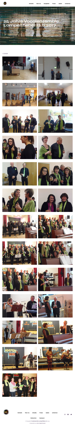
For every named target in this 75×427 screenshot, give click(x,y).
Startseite (31, 3)
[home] (5, 3)
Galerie (60, 3)
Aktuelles (34, 412)
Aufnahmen (67, 3)
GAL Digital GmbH (41, 423)
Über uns (38, 3)
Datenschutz (33, 418)
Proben (54, 3)
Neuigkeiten (46, 3)
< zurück (5, 53)
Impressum (42, 418)
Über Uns (27, 412)
